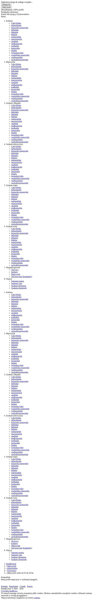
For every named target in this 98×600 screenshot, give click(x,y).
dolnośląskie (16, 25)
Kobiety (14, 272)
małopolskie (16, 37)
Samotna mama (17, 281)
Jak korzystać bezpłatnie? (21, 277)
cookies (37, 598)
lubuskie (14, 32)
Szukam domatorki (19, 288)
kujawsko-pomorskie (19, 28)
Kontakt (4, 586)
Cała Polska (16, 23)
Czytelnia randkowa (9, 591)
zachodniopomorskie (19, 60)
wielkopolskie (17, 57)
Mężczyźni (15, 274)
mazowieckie (16, 39)
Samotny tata (16, 283)
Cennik (23, 586)
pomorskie (15, 48)
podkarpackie (16, 44)
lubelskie (15, 30)
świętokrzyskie (17, 53)
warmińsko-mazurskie (20, 55)
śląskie (14, 50)
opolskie (14, 41)
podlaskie (15, 46)
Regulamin (13, 586)
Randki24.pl (11, 564)
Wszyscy (15, 270)
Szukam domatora (18, 286)
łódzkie (14, 34)
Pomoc (30, 586)
